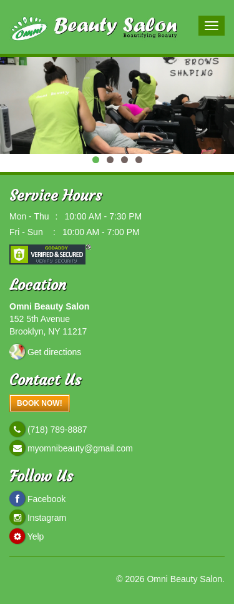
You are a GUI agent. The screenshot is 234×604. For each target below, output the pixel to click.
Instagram (46, 518)
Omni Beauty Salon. (186, 579)
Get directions (54, 352)
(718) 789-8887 (56, 430)
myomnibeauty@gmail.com (79, 448)
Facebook (46, 499)
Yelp (35, 536)
